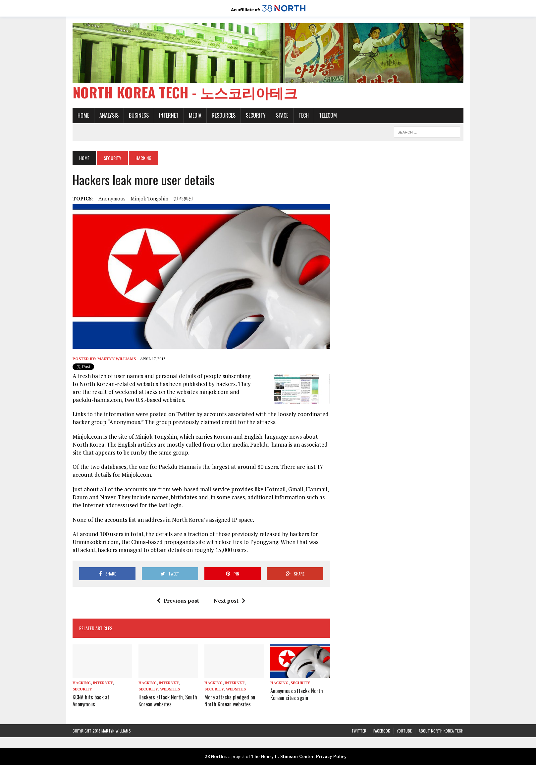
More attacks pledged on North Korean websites (229, 700)
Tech (303, 115)
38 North (214, 756)
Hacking (82, 682)
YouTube (404, 731)
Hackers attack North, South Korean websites (167, 700)
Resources (224, 115)
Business (139, 115)
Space (282, 115)
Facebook (381, 731)
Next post (229, 600)
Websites (170, 688)
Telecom (328, 115)
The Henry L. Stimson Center (282, 756)
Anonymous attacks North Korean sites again (296, 694)
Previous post (178, 600)
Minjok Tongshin (149, 198)
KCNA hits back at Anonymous (91, 700)
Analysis (109, 115)
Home (83, 115)
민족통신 (183, 198)
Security (256, 115)
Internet (169, 115)
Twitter (358, 731)
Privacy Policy (331, 756)
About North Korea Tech (441, 731)
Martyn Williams (116, 358)
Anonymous (112, 198)
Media (195, 115)
